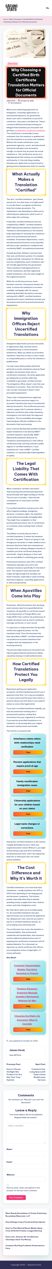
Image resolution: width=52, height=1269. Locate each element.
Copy (28, 752)
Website (10, 1175)
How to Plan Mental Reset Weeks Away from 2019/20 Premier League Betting (23, 1229)
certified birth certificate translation (30, 130)
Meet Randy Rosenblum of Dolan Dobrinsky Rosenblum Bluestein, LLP (26, 1214)
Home (5, 19)
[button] (15, 1055)
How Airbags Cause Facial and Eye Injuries (25, 1222)
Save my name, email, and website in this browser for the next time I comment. (23, 1189)
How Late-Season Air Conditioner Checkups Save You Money (21, 1238)
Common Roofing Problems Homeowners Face (25, 1246)
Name (10, 1149)
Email (10, 1162)
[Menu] (47, 8)
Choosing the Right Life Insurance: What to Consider (27, 1020)
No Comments (14, 103)
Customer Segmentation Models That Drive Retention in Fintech (27, 969)
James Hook (17, 1050)
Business (13, 64)
